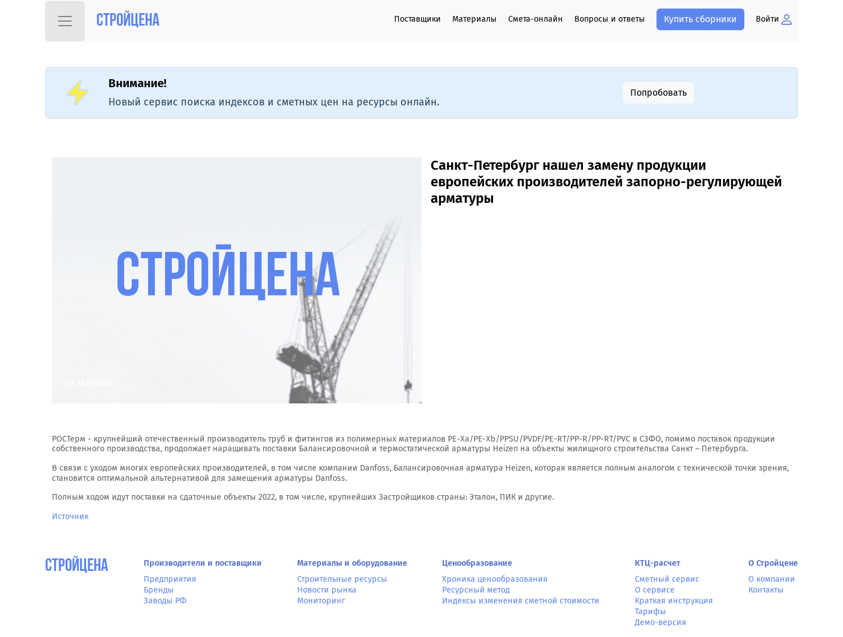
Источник (70, 516)
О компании (771, 579)
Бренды (159, 590)
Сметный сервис (667, 579)
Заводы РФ (165, 601)
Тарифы (650, 611)
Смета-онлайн (535, 19)
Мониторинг (321, 601)
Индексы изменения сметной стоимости (520, 601)
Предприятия (170, 579)
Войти (774, 19)
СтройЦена (76, 566)
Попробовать (658, 92)
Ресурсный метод (476, 590)
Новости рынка (326, 590)
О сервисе (655, 590)
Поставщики (417, 19)
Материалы (474, 19)
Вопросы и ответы (609, 19)
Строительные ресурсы (342, 579)
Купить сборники (700, 19)
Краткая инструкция (674, 601)
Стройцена (128, 21)
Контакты (766, 590)
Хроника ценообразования (495, 579)
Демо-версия (660, 622)
